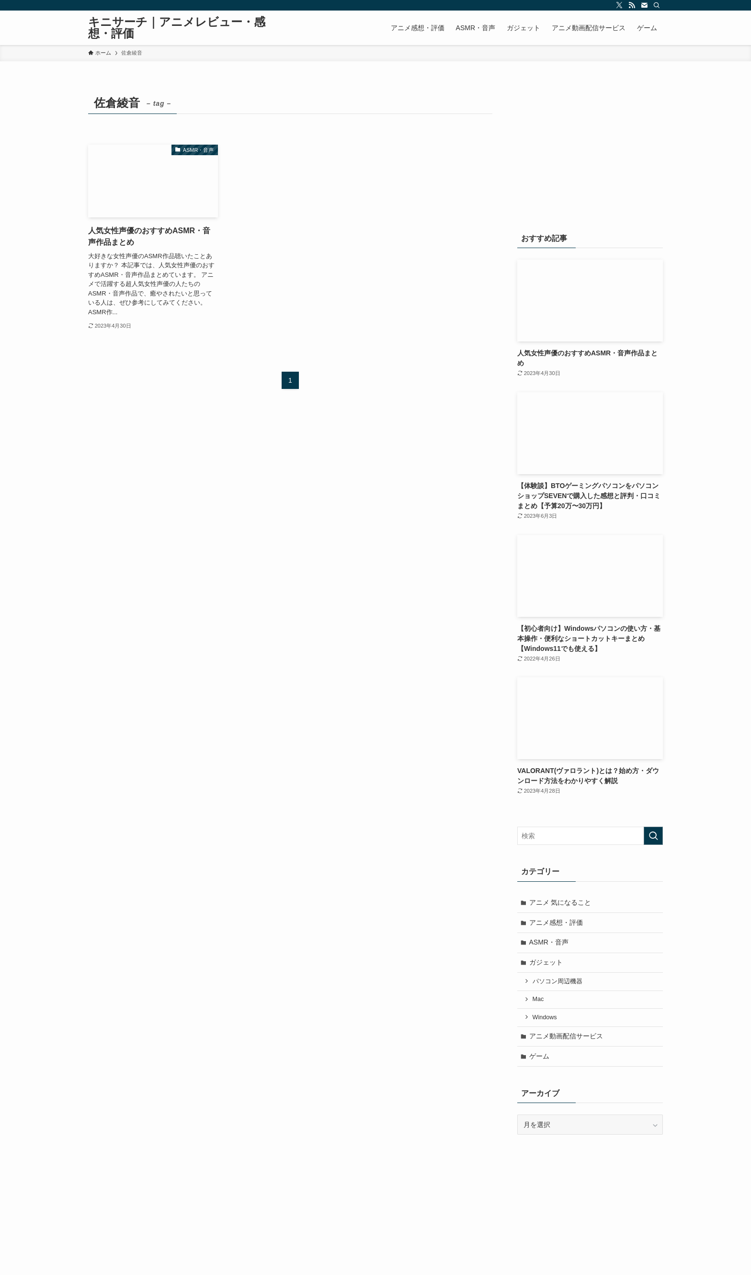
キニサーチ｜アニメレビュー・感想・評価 (176, 27)
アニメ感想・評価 (556, 922)
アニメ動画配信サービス (566, 1036)
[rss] (632, 5)
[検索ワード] (590, 836)
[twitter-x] (619, 5)
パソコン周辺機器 (557, 981)
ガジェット (546, 962)
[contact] (644, 5)
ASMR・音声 (549, 942)
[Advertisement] (590, 152)
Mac (538, 999)
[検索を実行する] (653, 836)
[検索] (656, 5)
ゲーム (539, 1056)
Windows (545, 1017)
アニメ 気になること (560, 902)
